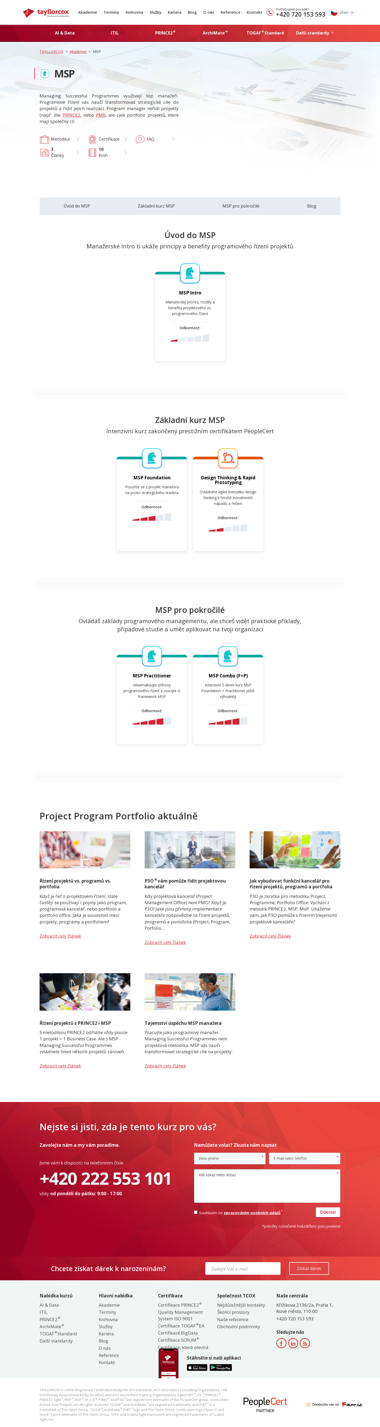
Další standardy (56, 1341)
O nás (208, 12)
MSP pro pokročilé (240, 206)
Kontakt (254, 12)
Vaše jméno (209, 1158)
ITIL (44, 1312)
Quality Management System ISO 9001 (180, 1315)
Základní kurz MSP (156, 206)
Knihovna (134, 12)
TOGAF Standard (58, 1334)
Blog (192, 12)
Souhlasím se (238, 1212)
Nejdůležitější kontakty (241, 1305)
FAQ (150, 139)
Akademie (87, 12)
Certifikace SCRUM (178, 1340)
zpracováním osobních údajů (253, 1212)
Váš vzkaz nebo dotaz (217, 1174)
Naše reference (232, 1319)
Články (57, 152)
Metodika (60, 139)
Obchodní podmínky (238, 1326)
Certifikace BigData (178, 1333)
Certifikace (109, 139)
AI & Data (49, 1305)
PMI (100, 115)
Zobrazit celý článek (60, 936)
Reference (230, 12)
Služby (156, 12)
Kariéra (175, 12)
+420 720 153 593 (300, 14)
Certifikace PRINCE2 (179, 1305)
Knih (103, 152)
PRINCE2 (71, 115)
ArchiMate (51, 1326)
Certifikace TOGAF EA (181, 1326)
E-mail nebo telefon (290, 1158)
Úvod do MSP (77, 206)
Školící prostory (233, 1312)
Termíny (111, 12)
